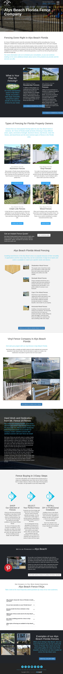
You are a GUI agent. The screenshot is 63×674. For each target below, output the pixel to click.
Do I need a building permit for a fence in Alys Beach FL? (18, 619)
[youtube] (32, 667)
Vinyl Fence (45, 183)
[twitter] (38, 667)
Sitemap (25, 669)
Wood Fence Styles (31, 328)
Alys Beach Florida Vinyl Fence (31, 404)
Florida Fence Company (42, 669)
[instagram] (25, 667)
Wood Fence (45, 223)
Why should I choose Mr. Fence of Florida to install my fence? (19, 600)
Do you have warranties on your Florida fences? (19, 605)
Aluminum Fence (17, 183)
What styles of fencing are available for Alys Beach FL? (19, 624)
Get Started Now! (43, 235)
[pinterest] (29, 667)
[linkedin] (35, 667)
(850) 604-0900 (48, 4)
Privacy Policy (19, 669)
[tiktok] (41, 667)
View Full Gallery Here (47, 658)
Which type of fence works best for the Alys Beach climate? (19, 614)
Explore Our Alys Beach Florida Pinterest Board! (44, 575)
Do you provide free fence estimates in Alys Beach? (17, 609)
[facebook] (22, 667)
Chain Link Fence (17, 223)
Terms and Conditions (32, 669)
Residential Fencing (34, 106)
